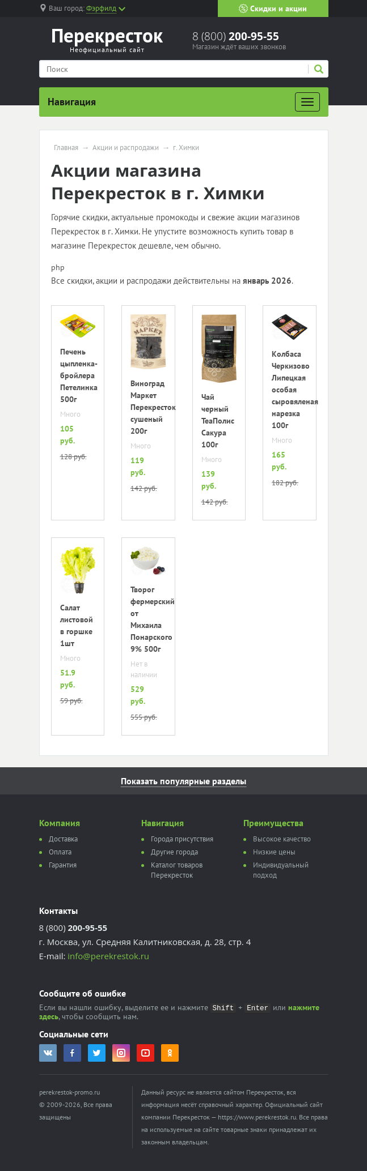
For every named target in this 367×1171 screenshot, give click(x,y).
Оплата (60, 852)
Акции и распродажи (125, 147)
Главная (66, 147)
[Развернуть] (307, 102)
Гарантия (63, 865)
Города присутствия (182, 839)
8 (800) (235, 36)
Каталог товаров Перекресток (177, 870)
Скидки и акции (273, 8)
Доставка (63, 839)
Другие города (174, 852)
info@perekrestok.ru (108, 955)
